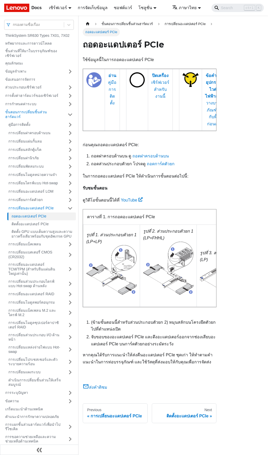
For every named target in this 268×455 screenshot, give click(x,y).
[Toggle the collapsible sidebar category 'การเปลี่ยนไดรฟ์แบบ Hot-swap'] (70, 183)
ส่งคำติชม (95, 387)
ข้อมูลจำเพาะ (16, 71)
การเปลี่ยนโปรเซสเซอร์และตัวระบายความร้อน (33, 361)
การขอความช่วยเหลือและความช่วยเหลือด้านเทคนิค (30, 439)
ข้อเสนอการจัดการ (20, 79)
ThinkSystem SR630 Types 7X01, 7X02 (37, 35)
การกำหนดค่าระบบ (20, 104)
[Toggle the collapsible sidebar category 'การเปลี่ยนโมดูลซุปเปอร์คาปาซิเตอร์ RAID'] (70, 325)
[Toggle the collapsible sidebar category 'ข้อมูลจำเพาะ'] (70, 71)
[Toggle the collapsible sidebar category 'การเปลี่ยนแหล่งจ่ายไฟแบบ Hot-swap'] (70, 350)
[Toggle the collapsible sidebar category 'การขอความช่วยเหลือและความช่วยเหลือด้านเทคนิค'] (70, 439)
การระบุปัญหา (16, 393)
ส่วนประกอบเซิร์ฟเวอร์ (23, 87)
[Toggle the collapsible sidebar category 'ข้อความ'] (70, 401)
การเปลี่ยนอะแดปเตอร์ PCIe (31, 208)
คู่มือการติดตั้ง (19, 124)
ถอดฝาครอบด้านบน (150, 156)
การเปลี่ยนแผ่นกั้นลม (25, 141)
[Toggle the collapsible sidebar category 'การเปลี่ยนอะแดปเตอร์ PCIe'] (70, 208)
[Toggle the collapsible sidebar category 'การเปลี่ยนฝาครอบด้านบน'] (70, 133)
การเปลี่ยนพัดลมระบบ (26, 166)
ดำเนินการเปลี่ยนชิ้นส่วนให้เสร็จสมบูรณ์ (34, 382)
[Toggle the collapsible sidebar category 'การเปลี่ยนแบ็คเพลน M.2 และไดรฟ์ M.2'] (70, 313)
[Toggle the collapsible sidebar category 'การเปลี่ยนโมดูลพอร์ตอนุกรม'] (70, 302)
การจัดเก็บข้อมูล (93, 7)
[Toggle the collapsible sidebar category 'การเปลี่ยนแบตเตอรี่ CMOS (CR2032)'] (70, 255)
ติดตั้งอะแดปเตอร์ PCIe (30, 224)
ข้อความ (12, 401)
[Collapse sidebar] (39, 450)
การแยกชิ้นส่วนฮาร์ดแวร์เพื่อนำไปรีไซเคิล (32, 426)
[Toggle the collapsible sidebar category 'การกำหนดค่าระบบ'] (70, 104)
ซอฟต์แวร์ (123, 7)
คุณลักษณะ (14, 63)
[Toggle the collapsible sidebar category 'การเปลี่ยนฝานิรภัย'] (70, 158)
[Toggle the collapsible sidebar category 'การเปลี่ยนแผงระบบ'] (70, 372)
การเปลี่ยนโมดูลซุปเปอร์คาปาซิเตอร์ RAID (33, 325)
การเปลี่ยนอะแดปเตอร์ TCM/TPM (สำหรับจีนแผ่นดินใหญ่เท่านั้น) (31, 269)
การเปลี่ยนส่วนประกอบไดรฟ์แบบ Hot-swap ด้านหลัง (31, 283)
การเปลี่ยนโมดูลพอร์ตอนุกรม (31, 302)
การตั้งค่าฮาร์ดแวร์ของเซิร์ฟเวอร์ (31, 95)
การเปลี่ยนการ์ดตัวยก (25, 200)
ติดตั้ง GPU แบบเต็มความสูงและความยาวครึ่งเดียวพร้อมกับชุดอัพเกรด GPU (42, 233)
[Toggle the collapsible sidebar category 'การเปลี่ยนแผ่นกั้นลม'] (70, 141)
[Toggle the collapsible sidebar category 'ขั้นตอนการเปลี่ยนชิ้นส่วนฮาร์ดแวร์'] (70, 114)
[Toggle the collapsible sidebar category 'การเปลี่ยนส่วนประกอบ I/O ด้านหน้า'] (70, 337)
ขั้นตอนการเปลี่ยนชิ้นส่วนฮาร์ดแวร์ (26, 114)
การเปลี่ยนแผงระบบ (24, 372)
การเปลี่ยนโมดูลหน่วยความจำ (32, 175)
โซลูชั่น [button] (145, 7)
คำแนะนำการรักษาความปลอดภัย (32, 417)
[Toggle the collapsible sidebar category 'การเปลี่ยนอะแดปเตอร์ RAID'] (70, 294)
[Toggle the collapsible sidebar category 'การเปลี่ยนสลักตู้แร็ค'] (70, 150)
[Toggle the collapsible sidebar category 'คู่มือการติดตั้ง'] (70, 125)
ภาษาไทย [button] (184, 7)
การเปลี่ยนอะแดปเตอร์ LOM (30, 191)
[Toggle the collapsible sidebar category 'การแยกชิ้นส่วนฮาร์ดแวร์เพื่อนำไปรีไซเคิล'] (70, 427)
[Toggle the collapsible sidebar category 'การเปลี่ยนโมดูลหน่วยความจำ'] (70, 175)
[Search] (237, 8)
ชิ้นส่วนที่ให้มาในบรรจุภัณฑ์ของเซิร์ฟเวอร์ (31, 53)
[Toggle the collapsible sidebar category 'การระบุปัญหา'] (70, 393)
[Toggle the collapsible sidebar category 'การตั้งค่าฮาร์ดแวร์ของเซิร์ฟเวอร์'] (70, 96)
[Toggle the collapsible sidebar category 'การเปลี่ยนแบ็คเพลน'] (70, 244)
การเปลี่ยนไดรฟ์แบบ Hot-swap (33, 183)
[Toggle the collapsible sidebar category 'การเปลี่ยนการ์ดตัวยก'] (70, 200)
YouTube (132, 200)
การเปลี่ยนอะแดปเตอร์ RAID (31, 294)
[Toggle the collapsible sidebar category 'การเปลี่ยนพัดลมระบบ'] (70, 166)
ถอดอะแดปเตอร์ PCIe (29, 216)
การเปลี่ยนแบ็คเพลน (24, 244)
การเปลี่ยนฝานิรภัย (23, 158)
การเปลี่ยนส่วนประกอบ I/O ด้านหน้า (33, 337)
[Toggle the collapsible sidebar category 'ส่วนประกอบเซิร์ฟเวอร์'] (70, 87)
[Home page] (88, 24)
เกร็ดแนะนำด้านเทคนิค (24, 409)
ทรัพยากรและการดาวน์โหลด (28, 43)
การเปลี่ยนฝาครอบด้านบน (29, 133)
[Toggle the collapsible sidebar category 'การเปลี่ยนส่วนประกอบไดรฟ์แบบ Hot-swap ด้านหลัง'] (70, 284)
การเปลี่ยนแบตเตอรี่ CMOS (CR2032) (30, 254)
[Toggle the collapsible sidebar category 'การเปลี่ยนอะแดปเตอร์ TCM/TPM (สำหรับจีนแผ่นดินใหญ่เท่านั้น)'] (70, 269)
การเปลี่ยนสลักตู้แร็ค (24, 149)
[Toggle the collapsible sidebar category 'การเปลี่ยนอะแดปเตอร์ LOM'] (70, 191)
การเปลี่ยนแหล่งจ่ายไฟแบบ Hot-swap (34, 349)
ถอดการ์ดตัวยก (161, 164)
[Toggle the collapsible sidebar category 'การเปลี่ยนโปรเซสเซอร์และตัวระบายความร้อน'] (70, 362)
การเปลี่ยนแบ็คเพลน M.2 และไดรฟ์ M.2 (32, 312)
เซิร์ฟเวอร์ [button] (58, 7)
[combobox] (13, 25)
